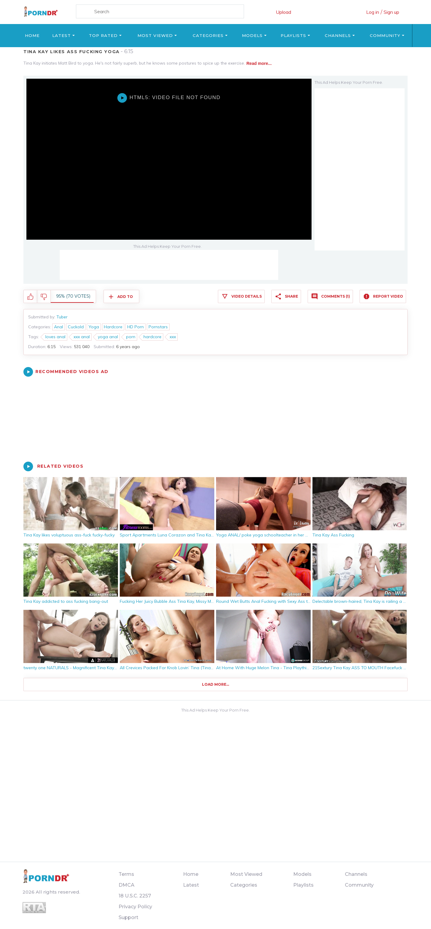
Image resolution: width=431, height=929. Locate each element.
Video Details (246, 296)
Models (252, 35)
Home (32, 35)
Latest (61, 35)
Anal (58, 326)
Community (385, 35)
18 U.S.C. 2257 (135, 896)
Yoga (94, 326)
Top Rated (103, 35)
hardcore (152, 336)
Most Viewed (155, 35)
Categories (208, 35)
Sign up (391, 12)
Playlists (293, 35)
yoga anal (108, 336)
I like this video (30, 296)
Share (291, 296)
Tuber (62, 317)
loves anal (55, 336)
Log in (372, 12)
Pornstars (158, 326)
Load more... (215, 684)
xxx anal (82, 336)
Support (128, 917)
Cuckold (76, 326)
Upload (283, 12)
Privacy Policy (135, 906)
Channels (338, 35)
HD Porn (135, 326)
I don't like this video (44, 296)
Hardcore (113, 326)
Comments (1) (335, 296)
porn (130, 336)
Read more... (259, 63)
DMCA (126, 885)
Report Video (388, 296)
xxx (173, 336)
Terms (126, 874)
